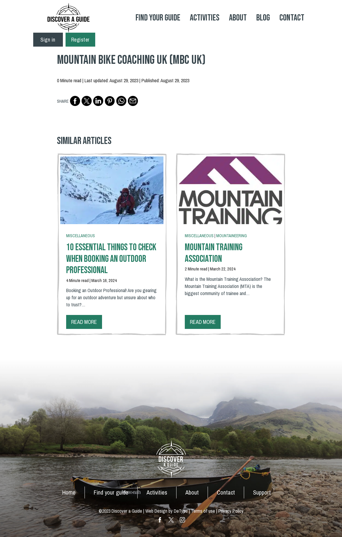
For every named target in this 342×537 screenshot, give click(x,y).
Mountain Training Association (213, 253)
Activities (204, 17)
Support (262, 492)
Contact (291, 17)
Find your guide (111, 492)
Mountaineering (231, 235)
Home (69, 492)
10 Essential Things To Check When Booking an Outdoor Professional (111, 259)
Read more (84, 322)
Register (80, 39)
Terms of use (203, 511)
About (238, 17)
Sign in (47, 39)
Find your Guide (158, 17)
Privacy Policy (231, 511)
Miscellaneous (80, 235)
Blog (263, 17)
